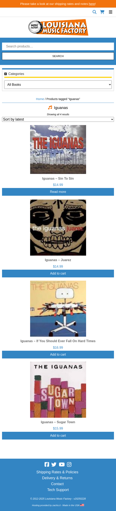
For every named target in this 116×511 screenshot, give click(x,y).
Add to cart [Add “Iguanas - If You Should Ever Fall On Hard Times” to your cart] (58, 354)
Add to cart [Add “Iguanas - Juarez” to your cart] (58, 273)
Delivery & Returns (57, 478)
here (92, 3)
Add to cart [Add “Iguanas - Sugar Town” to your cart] (58, 435)
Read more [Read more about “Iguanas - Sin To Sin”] (58, 191)
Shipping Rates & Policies (57, 472)
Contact (57, 484)
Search (58, 56)
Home (40, 99)
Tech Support (58, 490)
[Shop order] (58, 119)
